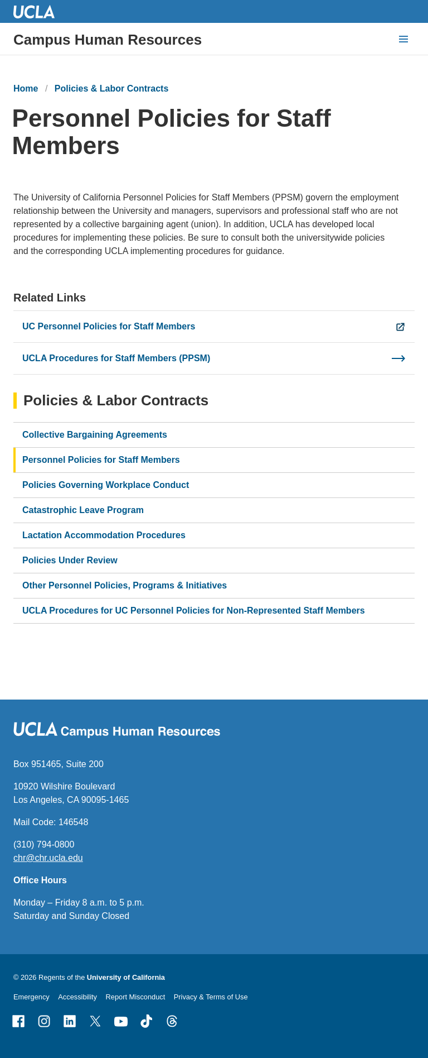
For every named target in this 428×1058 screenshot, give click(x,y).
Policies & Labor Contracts (112, 88)
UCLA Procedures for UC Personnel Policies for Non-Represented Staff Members (193, 610)
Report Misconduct (136, 997)
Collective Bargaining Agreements (94, 434)
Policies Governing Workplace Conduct (105, 485)
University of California (126, 977)
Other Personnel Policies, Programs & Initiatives (124, 585)
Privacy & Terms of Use (211, 997)
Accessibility (77, 997)
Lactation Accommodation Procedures (104, 535)
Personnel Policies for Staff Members (101, 460)
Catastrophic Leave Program (83, 510)
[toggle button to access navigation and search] (403, 39)
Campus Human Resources (107, 39)
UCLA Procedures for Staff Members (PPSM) (116, 358)
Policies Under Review (70, 560)
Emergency (31, 997)
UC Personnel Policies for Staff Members (108, 326)
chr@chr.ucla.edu (48, 858)
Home (25, 88)
